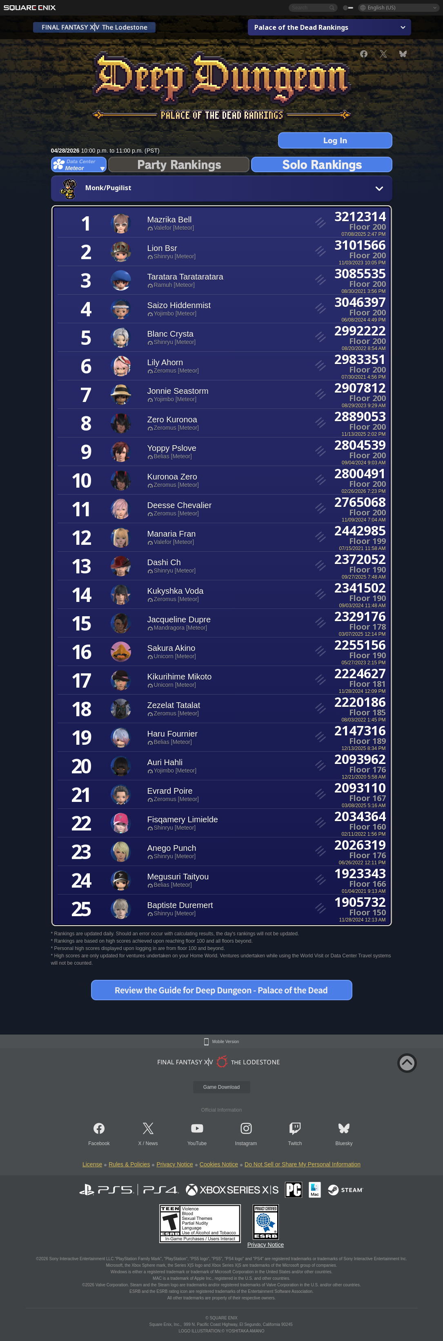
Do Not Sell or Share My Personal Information (303, 1164)
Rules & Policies (129, 1164)
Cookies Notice (219, 1164)
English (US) (381, 7)
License (92, 1164)
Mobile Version (225, 1042)
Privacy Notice (174, 1164)
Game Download (221, 1087)
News (152, 1143)
